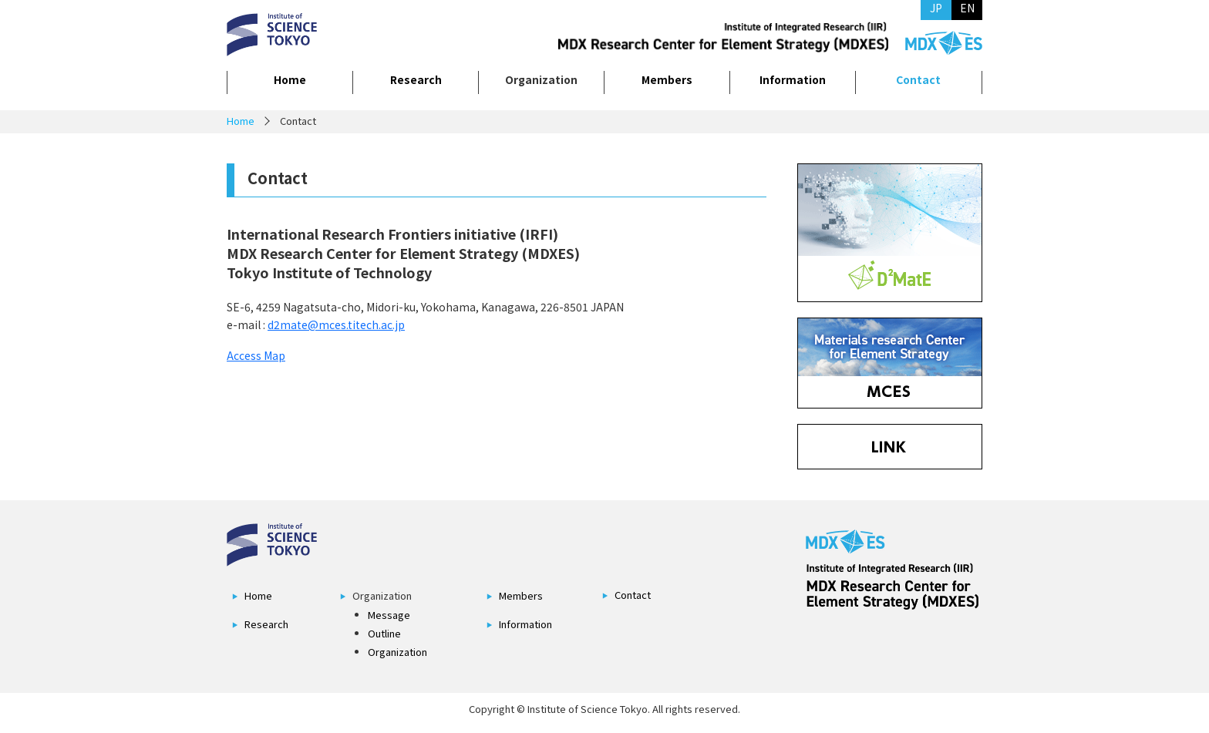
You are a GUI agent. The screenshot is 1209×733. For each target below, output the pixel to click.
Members (667, 79)
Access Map (256, 355)
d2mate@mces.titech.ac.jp (336, 324)
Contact (918, 79)
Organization (397, 651)
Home (290, 79)
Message (389, 614)
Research (416, 79)
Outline (384, 633)
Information (792, 79)
